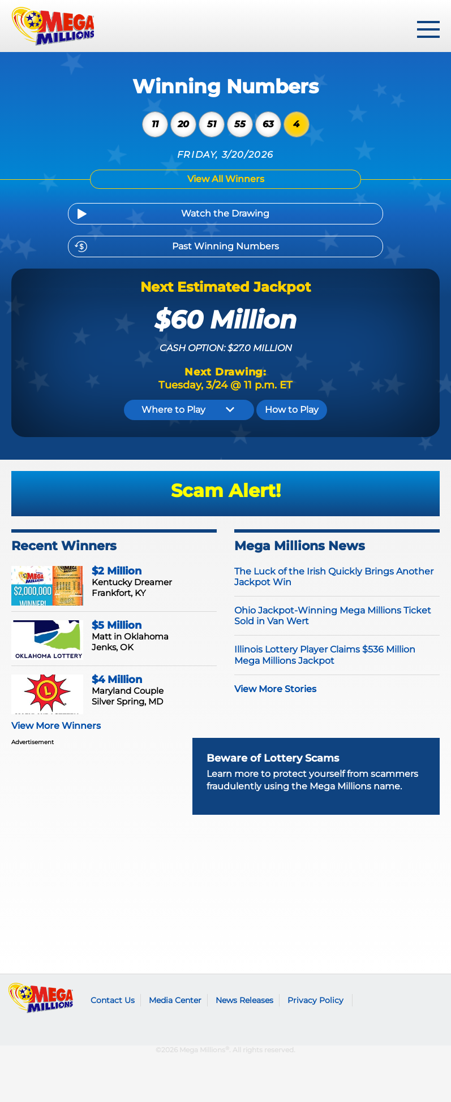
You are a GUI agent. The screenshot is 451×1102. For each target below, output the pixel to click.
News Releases (244, 1000)
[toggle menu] (428, 29)
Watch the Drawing (225, 213)
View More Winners (56, 725)
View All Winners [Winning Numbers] (225, 179)
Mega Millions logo (41, 998)
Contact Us (113, 1000)
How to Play (292, 409)
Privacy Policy (315, 1000)
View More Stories (275, 689)
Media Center (175, 1000)
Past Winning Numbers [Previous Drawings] (225, 246)
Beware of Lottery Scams (273, 758)
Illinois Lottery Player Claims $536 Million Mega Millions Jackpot (324, 654)
